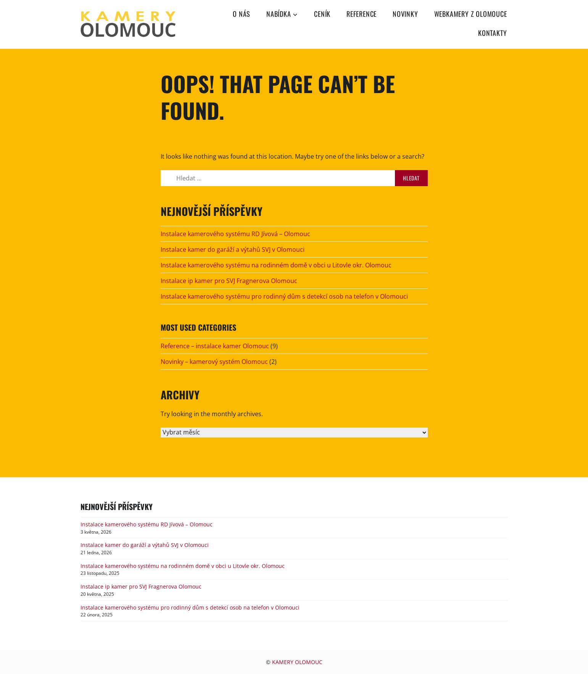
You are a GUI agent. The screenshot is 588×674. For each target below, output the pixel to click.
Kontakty (492, 33)
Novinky (405, 14)
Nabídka (278, 14)
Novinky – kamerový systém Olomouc (214, 361)
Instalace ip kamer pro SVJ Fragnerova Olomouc (229, 281)
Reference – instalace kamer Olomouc (215, 346)
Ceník (322, 14)
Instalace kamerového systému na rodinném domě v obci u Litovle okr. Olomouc (276, 265)
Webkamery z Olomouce (470, 14)
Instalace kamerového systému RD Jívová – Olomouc (235, 234)
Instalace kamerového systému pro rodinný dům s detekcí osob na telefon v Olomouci (284, 296)
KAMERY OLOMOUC (297, 662)
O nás (241, 14)
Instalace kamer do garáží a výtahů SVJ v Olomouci (232, 249)
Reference (361, 14)
